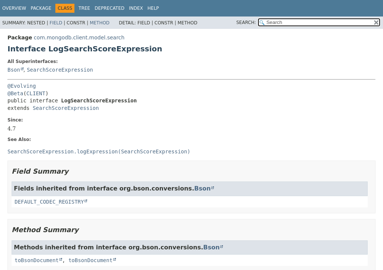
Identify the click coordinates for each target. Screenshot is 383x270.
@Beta (15, 93)
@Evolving (21, 86)
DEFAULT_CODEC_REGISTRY (49, 202)
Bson (13, 70)
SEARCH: (246, 22)
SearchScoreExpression (60, 70)
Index (136, 8)
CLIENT (36, 93)
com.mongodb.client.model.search (79, 37)
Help (153, 8)
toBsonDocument (37, 260)
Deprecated (110, 8)
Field (55, 23)
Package (41, 8)
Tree (84, 8)
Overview (14, 8)
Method (100, 23)
